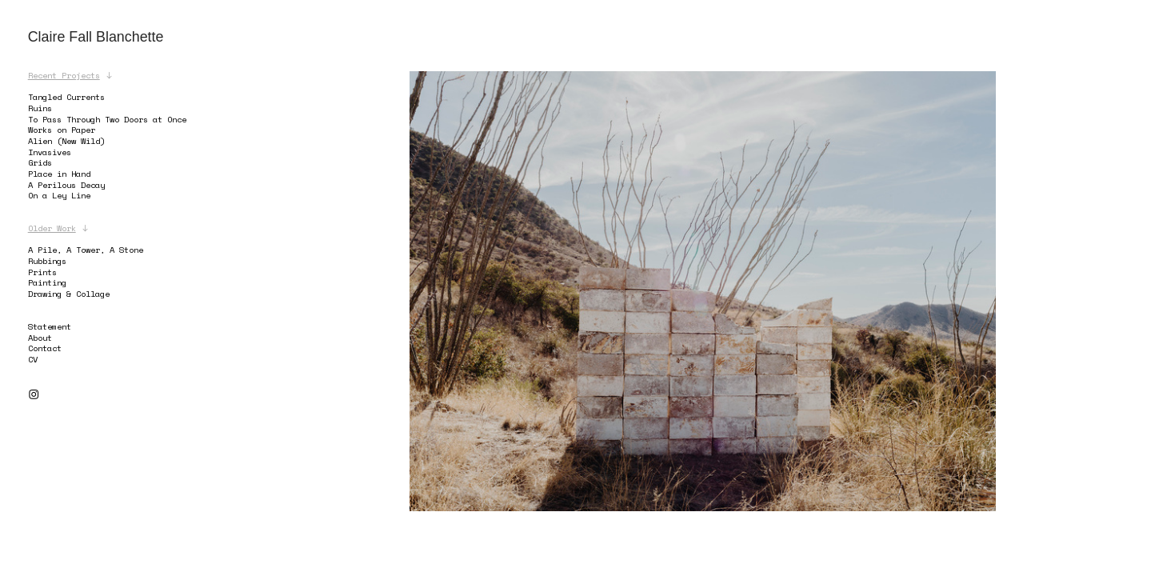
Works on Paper (61, 129)
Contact (45, 348)
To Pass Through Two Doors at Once (107, 119)
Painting (47, 282)
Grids (40, 162)
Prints (42, 272)
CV (33, 359)
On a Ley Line (59, 195)
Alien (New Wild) (66, 140)
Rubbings (47, 260)
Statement (49, 326)
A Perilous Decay (66, 184)
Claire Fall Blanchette (96, 37)
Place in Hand (61, 173)
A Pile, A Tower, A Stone (85, 249)
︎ (33, 394)
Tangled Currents (66, 96)
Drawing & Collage (69, 293)
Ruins (40, 108)
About (40, 337)
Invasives (49, 152)
